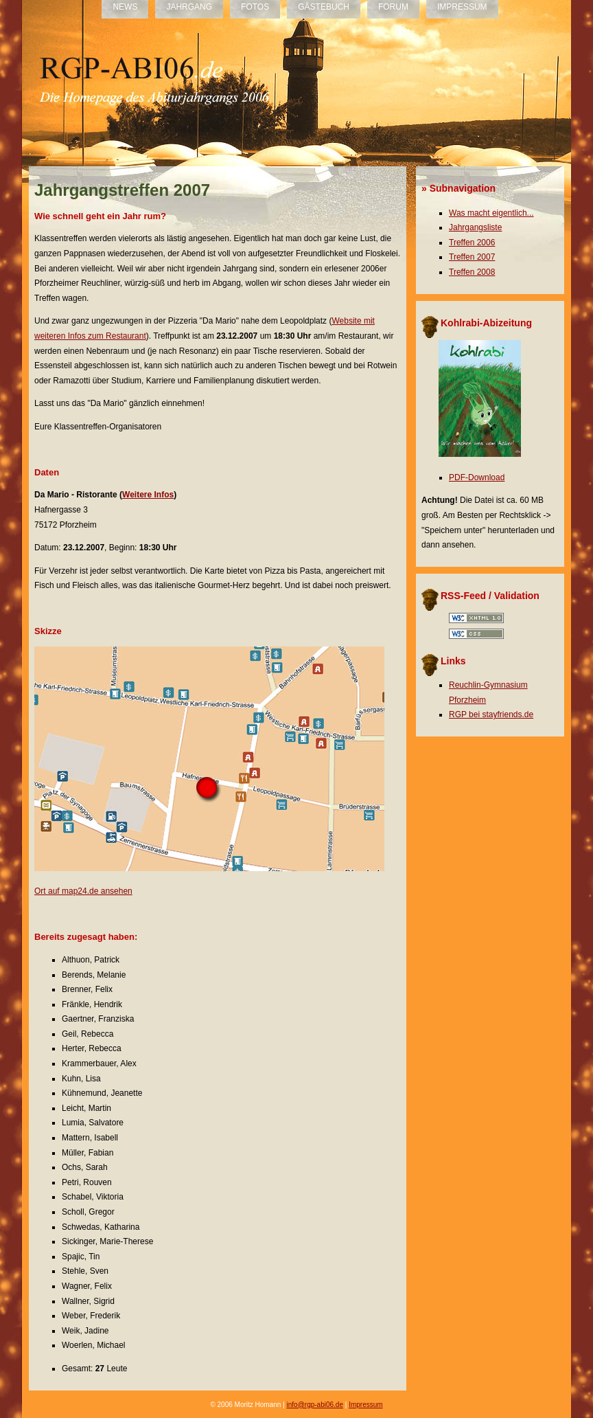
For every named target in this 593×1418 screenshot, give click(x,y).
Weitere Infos (148, 494)
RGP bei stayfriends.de (491, 714)
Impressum (365, 1404)
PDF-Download (476, 477)
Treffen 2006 (472, 242)
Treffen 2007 (472, 257)
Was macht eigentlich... (491, 213)
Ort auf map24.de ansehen (83, 891)
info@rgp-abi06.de (315, 1404)
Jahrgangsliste (475, 227)
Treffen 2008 (472, 272)
